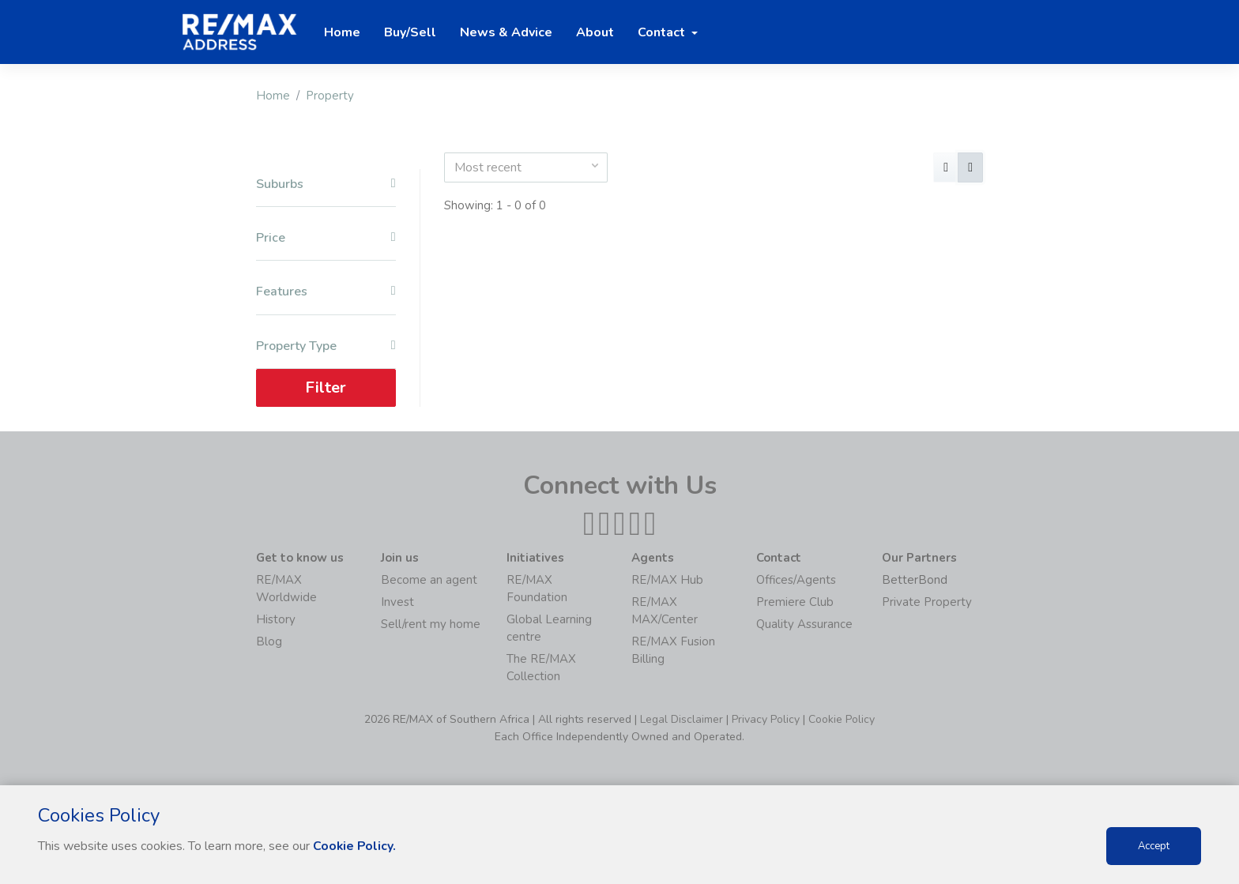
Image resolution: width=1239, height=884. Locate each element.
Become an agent (429, 580)
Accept (1153, 846)
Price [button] (326, 238)
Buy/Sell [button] (410, 32)
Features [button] (326, 291)
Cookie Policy (841, 719)
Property (330, 95)
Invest (397, 602)
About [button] (595, 32)
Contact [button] (663, 32)
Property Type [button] (326, 346)
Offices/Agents (796, 580)
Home (273, 95)
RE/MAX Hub (667, 580)
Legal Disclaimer (681, 719)
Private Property (927, 602)
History (276, 619)
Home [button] (342, 32)
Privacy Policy (766, 719)
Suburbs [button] (326, 184)
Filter (325, 387)
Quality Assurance (804, 624)
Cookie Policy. (355, 846)
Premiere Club (795, 602)
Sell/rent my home (430, 624)
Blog (269, 641)
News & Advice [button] (506, 32)
